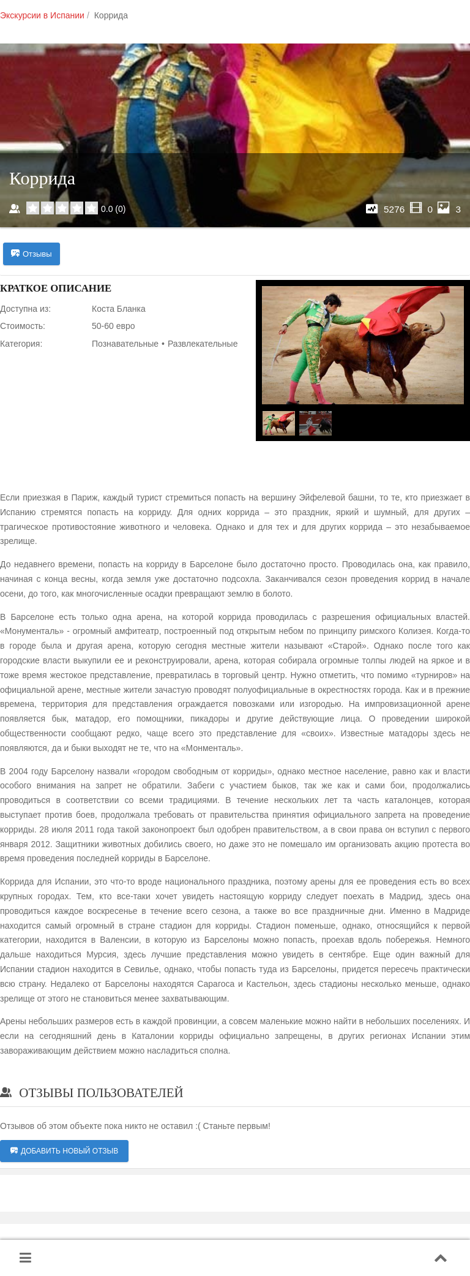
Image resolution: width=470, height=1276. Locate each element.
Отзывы (31, 254)
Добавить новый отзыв (64, 1151)
